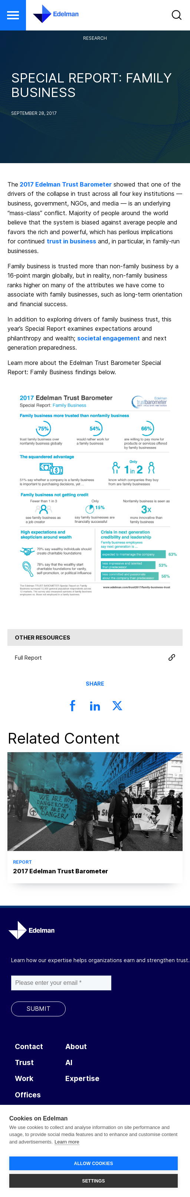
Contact (29, 1046)
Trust (24, 1062)
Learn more (67, 1142)
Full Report (95, 657)
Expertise (82, 1078)
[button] (13, 15)
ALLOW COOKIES (93, 1163)
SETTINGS (93, 1181)
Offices (28, 1095)
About (76, 1046)
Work (24, 1078)
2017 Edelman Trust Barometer (66, 184)
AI (68, 1062)
